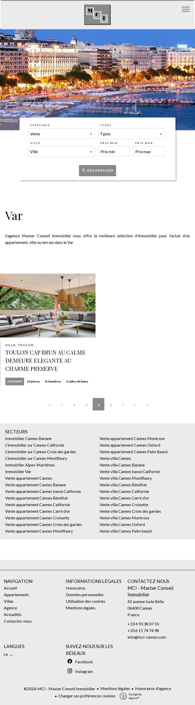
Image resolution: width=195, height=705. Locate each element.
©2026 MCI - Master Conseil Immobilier (59, 688)
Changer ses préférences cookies (87, 695)
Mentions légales (115, 688)
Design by (129, 696)
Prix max (144, 142)
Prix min (109, 142)
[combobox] (61, 134)
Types (105, 125)
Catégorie (40, 125)
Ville (35, 142)
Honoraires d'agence (153, 688)
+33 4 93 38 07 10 (143, 623)
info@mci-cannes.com (146, 637)
